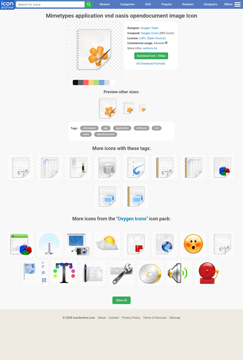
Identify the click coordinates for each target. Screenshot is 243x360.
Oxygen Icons (149, 33)
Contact (114, 317)
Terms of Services (155, 317)
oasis (86, 134)
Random (187, 4)
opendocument (105, 134)
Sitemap (175, 317)
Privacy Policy (131, 317)
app (106, 128)
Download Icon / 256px (151, 56)
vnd (156, 128)
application (122, 128)
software (141, 128)
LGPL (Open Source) (152, 38)
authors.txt (150, 48)
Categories (127, 4)
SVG (148, 4)
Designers (210, 4)
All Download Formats (150, 63)
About (102, 317)
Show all (121, 300)
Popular (166, 4)
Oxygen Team (149, 28)
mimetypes (89, 128)
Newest (105, 4)
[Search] (89, 4)
